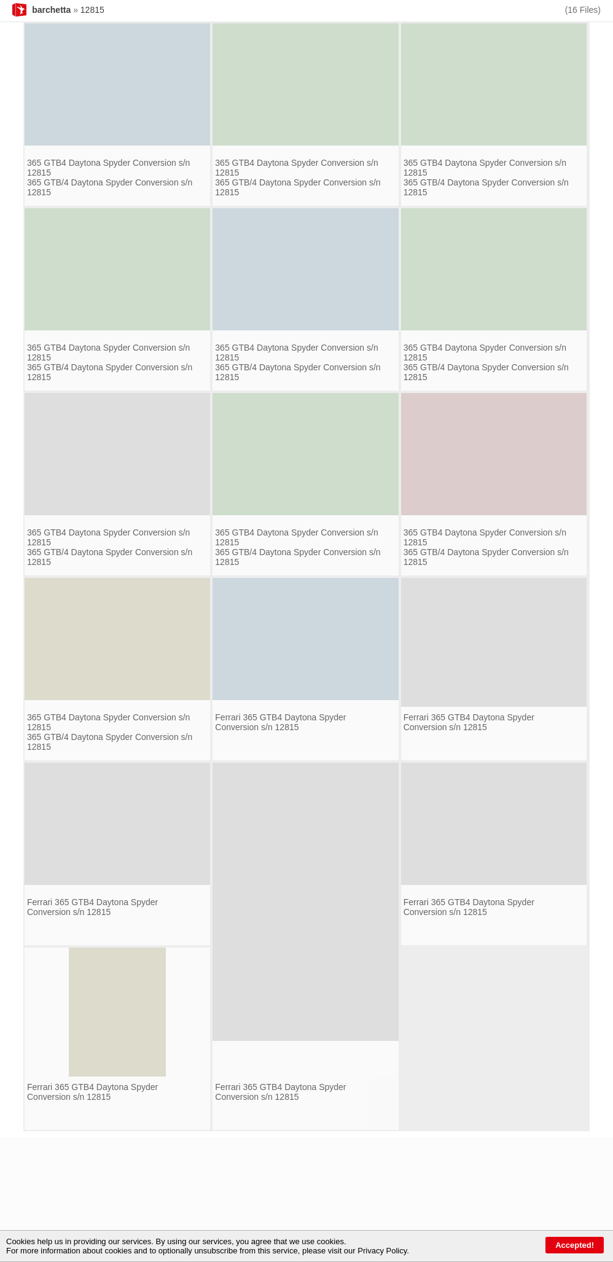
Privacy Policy (382, 1250)
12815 (92, 10)
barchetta (51, 10)
